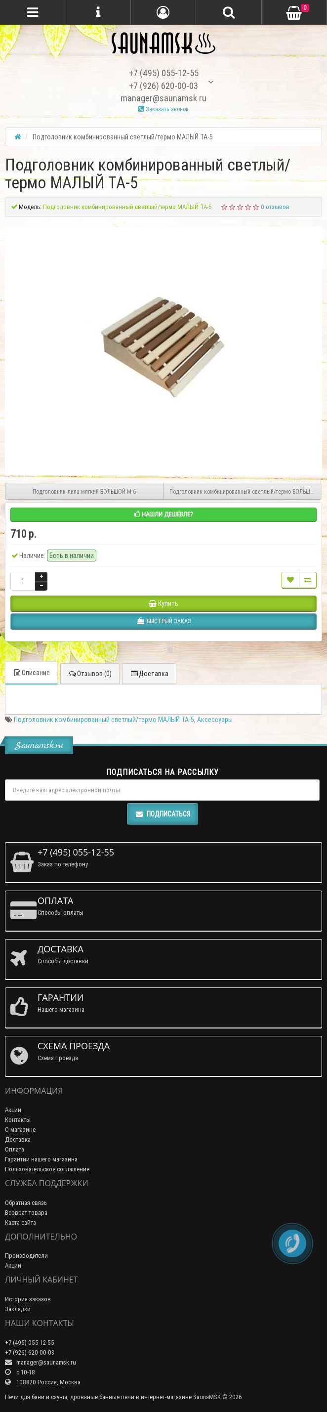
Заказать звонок (163, 109)
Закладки (18, 1309)
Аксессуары (215, 719)
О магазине (20, 1129)
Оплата (14, 1149)
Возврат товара (26, 1212)
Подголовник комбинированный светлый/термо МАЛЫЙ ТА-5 (104, 719)
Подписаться (162, 814)
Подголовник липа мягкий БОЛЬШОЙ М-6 (84, 491)
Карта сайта (20, 1222)
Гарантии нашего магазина (41, 1159)
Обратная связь (26, 1202)
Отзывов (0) (90, 673)
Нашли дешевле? (163, 514)
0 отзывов (275, 207)
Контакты (18, 1119)
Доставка (149, 673)
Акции (13, 1110)
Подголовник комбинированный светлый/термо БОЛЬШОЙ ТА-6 (245, 491)
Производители (26, 1255)
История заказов (28, 1299)
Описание (31, 672)
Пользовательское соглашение (47, 1169)
